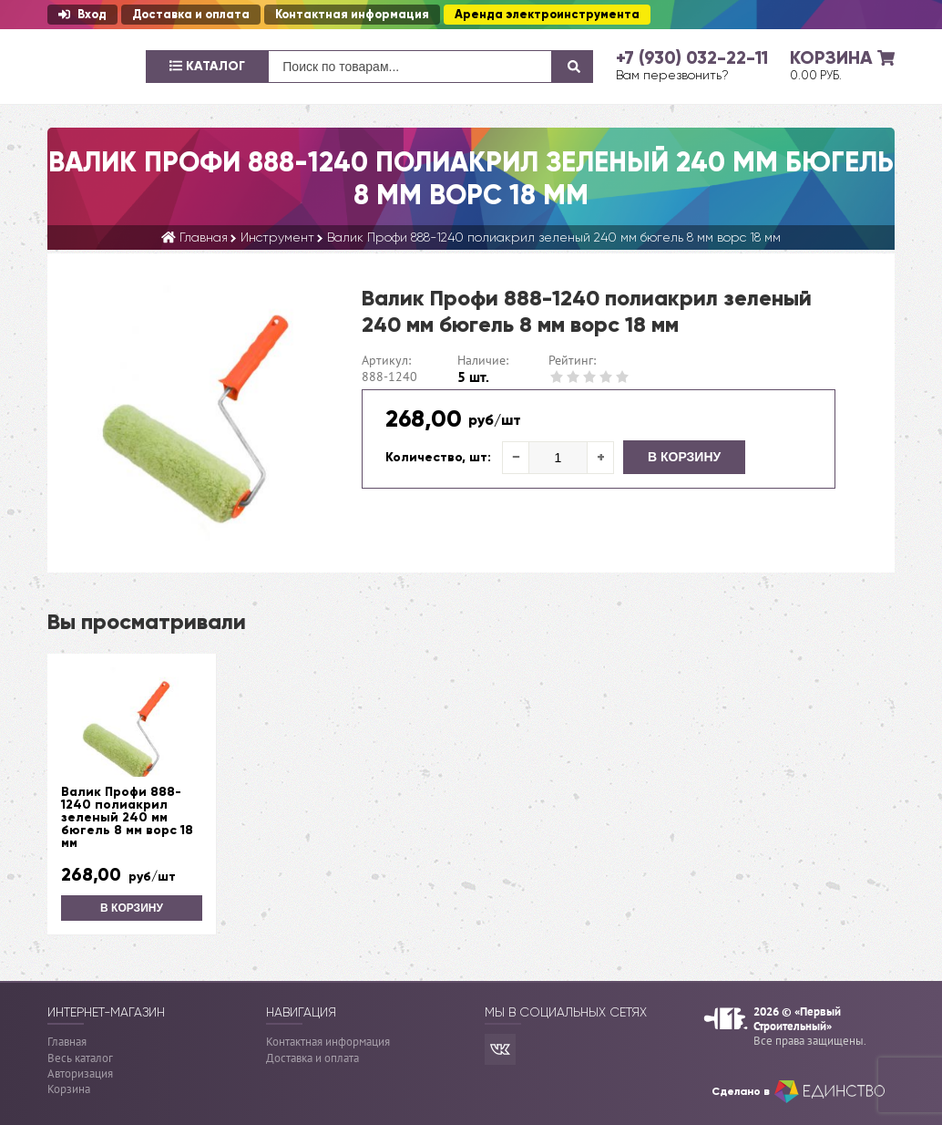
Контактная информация (352, 14)
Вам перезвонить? (672, 74)
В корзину (684, 456)
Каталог (207, 66)
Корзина (68, 1089)
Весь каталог (80, 1058)
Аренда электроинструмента (547, 14)
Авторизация (80, 1073)
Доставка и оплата (191, 14)
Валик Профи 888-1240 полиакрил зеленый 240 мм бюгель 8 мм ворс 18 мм (127, 818)
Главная (67, 1041)
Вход (82, 14)
